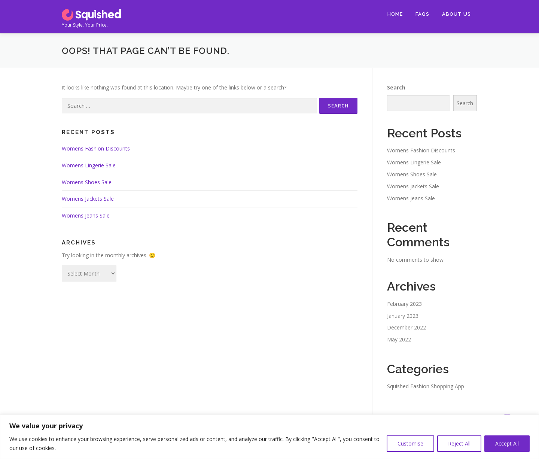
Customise (410, 443)
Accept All (507, 443)
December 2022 (406, 327)
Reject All (459, 443)
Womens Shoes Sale (87, 182)
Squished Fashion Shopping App (425, 386)
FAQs (422, 14)
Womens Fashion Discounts (96, 148)
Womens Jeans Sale (86, 215)
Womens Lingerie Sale (89, 165)
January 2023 (402, 315)
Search (396, 87)
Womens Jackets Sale (88, 198)
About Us (456, 14)
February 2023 (404, 303)
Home (395, 14)
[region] (269, 436)
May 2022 (399, 339)
